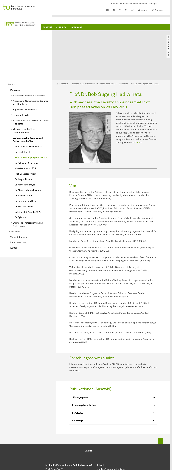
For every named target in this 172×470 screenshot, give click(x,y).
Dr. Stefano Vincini (24, 179)
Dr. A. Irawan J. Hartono (26, 136)
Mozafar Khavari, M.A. (26, 141)
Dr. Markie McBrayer (25, 157)
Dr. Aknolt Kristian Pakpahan (29, 163)
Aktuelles (15, 204)
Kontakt (14, 220)
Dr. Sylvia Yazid (22, 190)
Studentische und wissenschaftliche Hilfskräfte (31, 95)
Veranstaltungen (18, 210)
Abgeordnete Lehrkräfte (25, 82)
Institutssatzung (18, 215)
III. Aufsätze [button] (113, 386)
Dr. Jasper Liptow (23, 152)
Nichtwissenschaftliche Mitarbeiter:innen (24, 104)
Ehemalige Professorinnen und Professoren (28, 197)
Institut (47, 27)
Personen (15, 63)
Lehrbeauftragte (21, 88)
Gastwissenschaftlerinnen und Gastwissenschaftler (28, 112)
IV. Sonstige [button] (113, 394)
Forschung (76, 27)
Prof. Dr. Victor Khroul (25, 146)
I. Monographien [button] (113, 371)
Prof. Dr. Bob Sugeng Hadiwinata (31, 130)
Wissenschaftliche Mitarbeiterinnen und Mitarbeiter (30, 75)
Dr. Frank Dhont (22, 125)
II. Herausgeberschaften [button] (113, 378)
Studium (61, 27)
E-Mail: (100, 438)
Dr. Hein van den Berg (25, 174)
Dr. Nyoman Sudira (24, 168)
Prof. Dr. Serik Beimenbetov (28, 119)
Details (138, 115)
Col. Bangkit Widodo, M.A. (28, 185)
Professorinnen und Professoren (29, 68)
